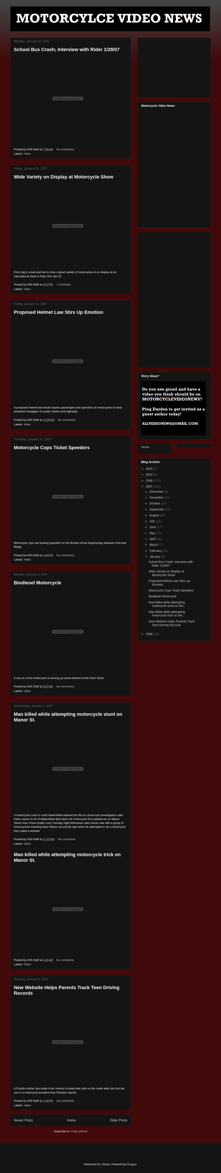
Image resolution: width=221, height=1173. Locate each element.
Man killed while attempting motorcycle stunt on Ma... (167, 604)
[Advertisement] (173, 66)
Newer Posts (23, 1120)
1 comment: (64, 284)
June (153, 527)
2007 (149, 486)
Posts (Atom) (79, 1131)
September (157, 509)
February (155, 550)
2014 (149, 474)
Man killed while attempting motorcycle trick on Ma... (167, 613)
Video (27, 153)
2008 (149, 480)
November (156, 497)
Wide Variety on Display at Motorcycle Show (63, 177)
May (152, 533)
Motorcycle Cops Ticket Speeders (52, 447)
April (152, 539)
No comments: (65, 149)
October (155, 503)
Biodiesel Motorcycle (37, 582)
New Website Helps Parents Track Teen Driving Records (171, 623)
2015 (149, 468)
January (155, 556)
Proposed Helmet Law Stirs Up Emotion (58, 312)
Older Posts (118, 1120)
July (152, 521)
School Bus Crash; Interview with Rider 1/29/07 (67, 49)
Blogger (131, 1164)
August (154, 515)
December (156, 491)
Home (71, 1120)
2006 (149, 634)
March (154, 544)
